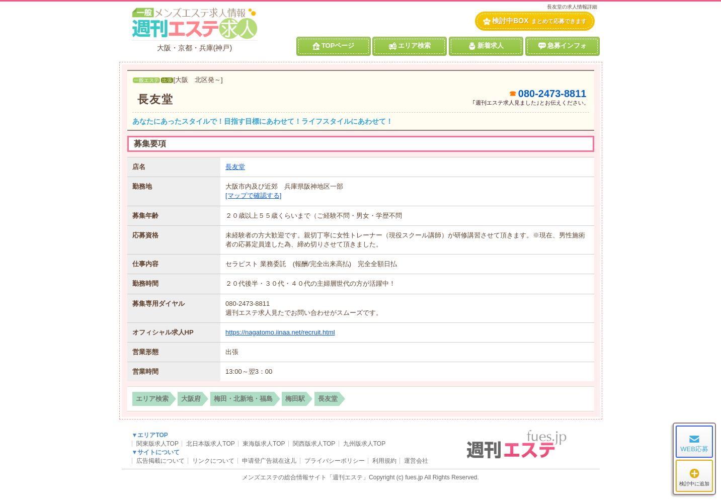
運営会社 (416, 460)
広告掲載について (160, 460)
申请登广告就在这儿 (269, 460)
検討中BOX (534, 21)
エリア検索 (410, 46)
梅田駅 (295, 398)
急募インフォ (562, 46)
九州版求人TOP (364, 443)
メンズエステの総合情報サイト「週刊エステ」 (305, 477)
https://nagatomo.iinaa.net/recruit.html (280, 332)
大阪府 (191, 398)
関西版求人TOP (314, 443)
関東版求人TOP (157, 443)
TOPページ (333, 46)
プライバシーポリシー (334, 460)
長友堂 (155, 99)
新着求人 (486, 46)
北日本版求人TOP (210, 443)
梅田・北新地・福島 (243, 398)
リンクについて (213, 460)
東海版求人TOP (264, 443)
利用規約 (384, 460)
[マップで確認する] (253, 195)
